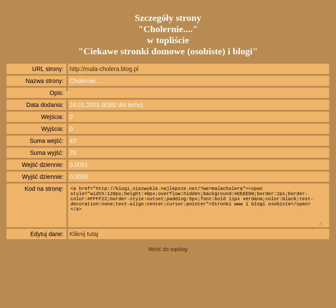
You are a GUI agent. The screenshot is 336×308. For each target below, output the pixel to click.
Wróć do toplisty (167, 249)
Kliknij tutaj (84, 234)
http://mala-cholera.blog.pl (104, 68)
